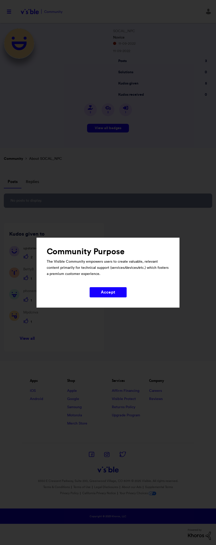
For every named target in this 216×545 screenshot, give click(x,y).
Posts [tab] (13, 182)
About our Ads (131, 487)
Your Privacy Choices (137, 493)
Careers (155, 391)
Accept (108, 292)
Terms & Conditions (56, 487)
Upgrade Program (126, 415)
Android (36, 399)
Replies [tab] (32, 182)
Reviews (156, 399)
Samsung (74, 407)
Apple (72, 391)
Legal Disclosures (106, 487)
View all (27, 338)
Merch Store (77, 423)
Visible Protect (124, 399)
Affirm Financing (126, 391)
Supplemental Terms (159, 487)
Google (73, 399)
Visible (41, 11)
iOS (33, 391)
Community (13, 159)
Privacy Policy (69, 493)
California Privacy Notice (99, 493)
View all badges (108, 128)
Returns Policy (123, 407)
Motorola (74, 415)
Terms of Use (82, 487)
